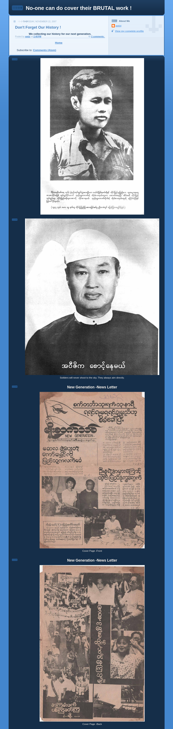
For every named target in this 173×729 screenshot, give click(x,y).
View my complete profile (129, 31)
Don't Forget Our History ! (38, 27)
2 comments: (98, 36)
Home (58, 42)
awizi (118, 25)
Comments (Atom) (44, 50)
